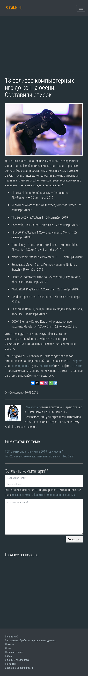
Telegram (76, 361)
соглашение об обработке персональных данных (43, 494)
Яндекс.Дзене (19, 365)
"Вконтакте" (46, 365)
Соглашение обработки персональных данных (30, 640)
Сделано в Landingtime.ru (19, 667)
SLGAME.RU (14, 8)
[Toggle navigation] (80, 8)
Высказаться (74, 539)
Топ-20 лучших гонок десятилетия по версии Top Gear (39, 456)
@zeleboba (31, 407)
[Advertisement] (44, 44)
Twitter (78, 365)
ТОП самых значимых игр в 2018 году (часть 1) (35, 451)
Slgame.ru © (11, 636)
